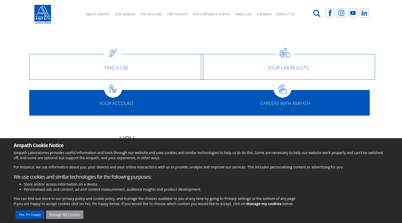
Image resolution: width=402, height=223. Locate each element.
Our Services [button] (125, 14)
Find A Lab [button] (243, 14)
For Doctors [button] (151, 14)
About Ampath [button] (97, 14)
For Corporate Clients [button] (211, 14)
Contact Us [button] (285, 14)
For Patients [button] (177, 14)
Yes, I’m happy (30, 214)
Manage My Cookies (64, 214)
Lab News (264, 14)
